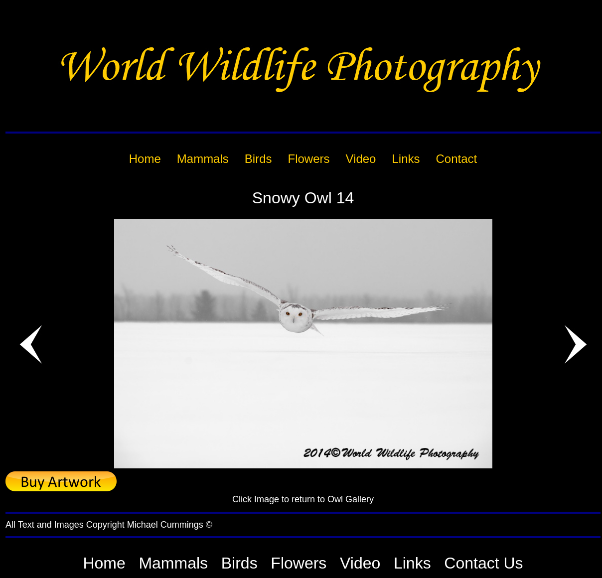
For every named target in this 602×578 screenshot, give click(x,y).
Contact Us (483, 563)
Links (412, 563)
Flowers (298, 563)
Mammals (173, 563)
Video (360, 563)
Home (104, 563)
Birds (239, 563)
